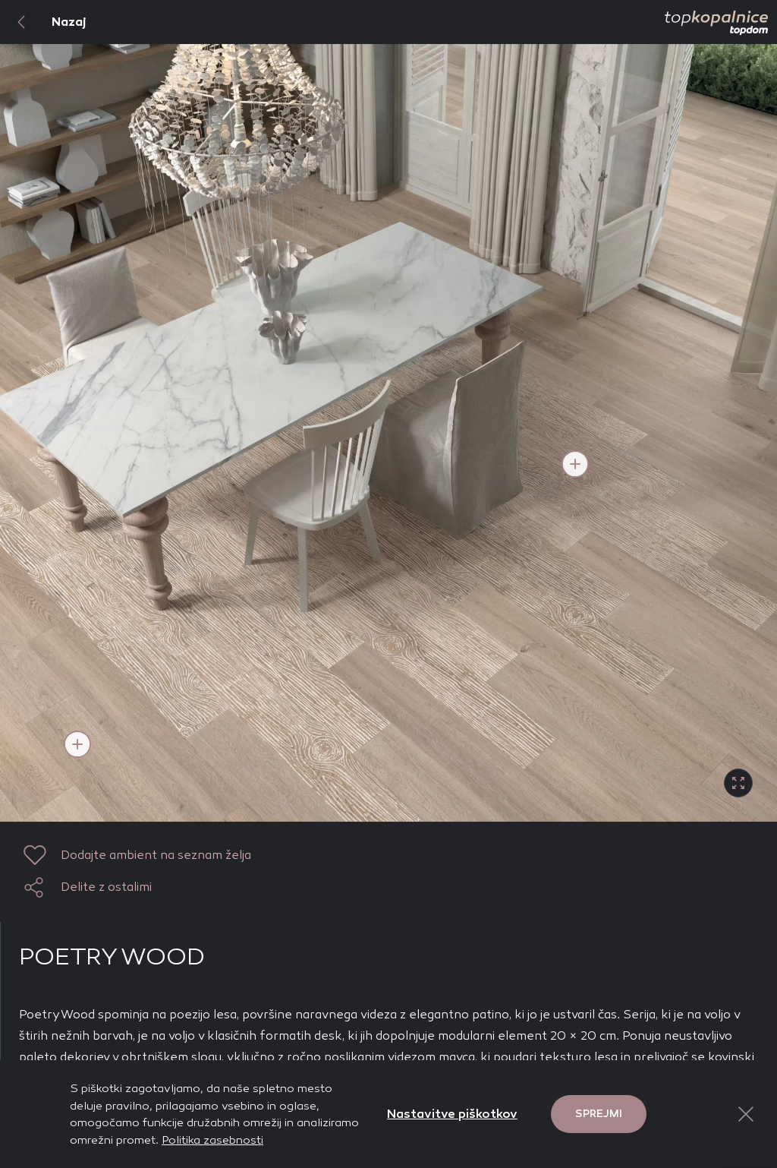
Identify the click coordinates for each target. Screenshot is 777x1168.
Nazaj (43, 22)
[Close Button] (746, 1114)
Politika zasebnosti (212, 1140)
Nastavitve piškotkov (452, 1113)
